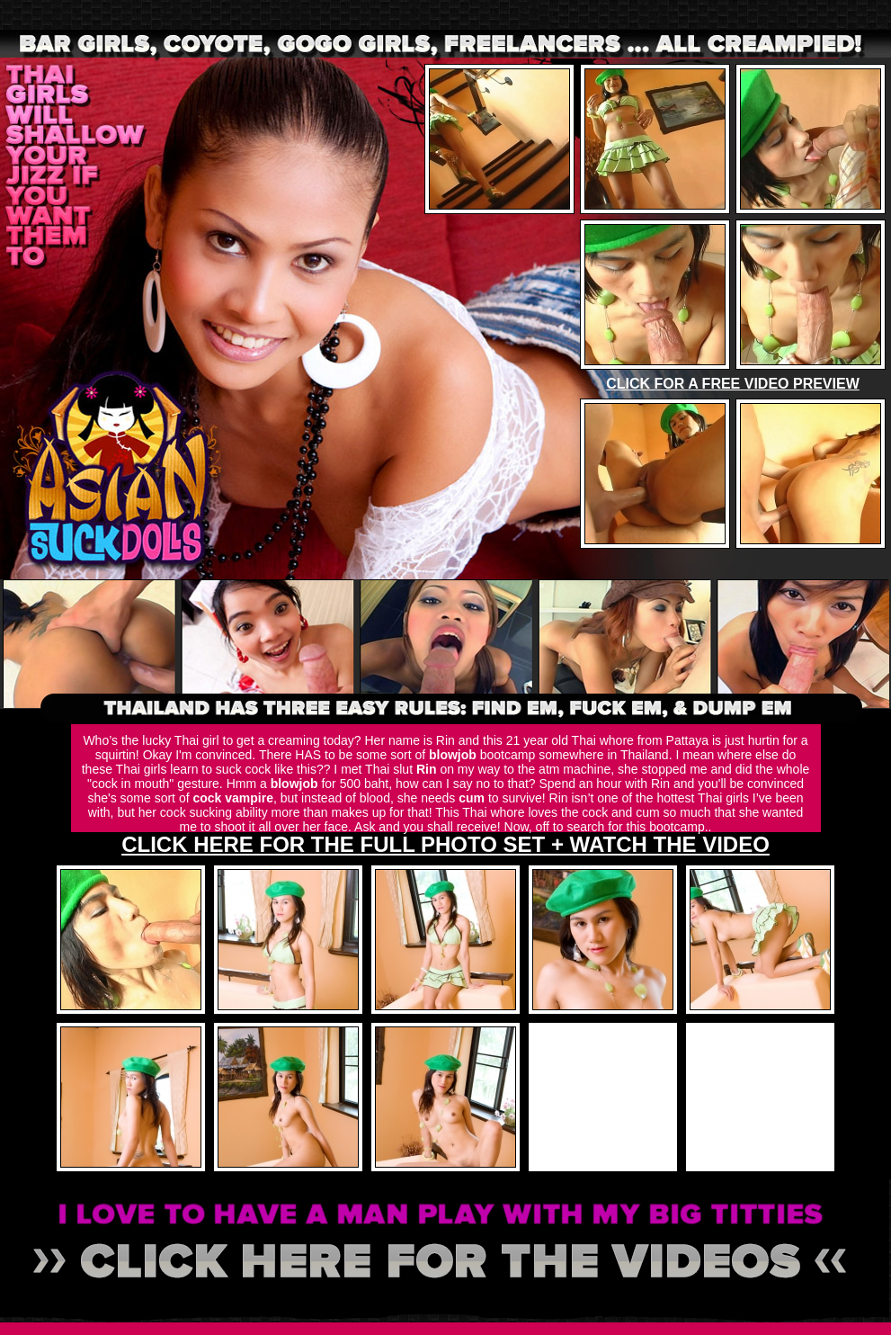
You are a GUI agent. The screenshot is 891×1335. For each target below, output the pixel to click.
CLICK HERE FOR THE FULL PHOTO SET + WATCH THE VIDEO (445, 844)
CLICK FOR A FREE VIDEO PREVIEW (733, 383)
